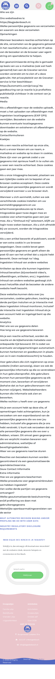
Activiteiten (32, 604)
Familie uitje (8, 609)
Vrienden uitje (9, 617)
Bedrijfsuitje (8, 613)
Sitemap (27, 659)
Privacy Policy (38, 659)
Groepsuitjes (33, 613)
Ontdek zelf (33, 617)
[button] (16, 6)
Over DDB (32, 620)
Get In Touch (27, 624)
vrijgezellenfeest (10, 620)
